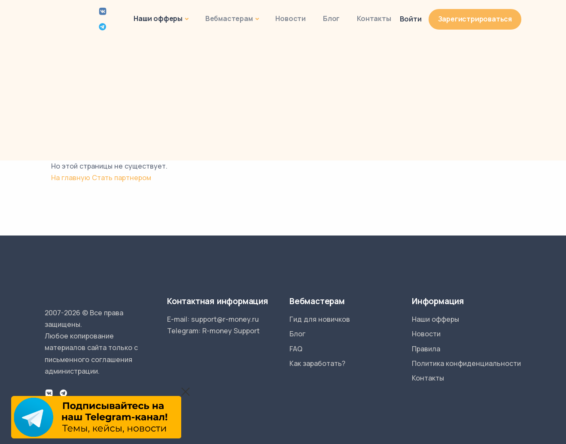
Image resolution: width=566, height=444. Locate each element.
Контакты (374, 18)
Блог (331, 18)
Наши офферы (158, 18)
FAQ (295, 348)
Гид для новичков (319, 319)
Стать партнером (121, 177)
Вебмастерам (229, 18)
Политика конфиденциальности (466, 363)
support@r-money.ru (225, 319)
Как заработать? (317, 363)
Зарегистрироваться (475, 19)
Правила (426, 348)
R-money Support (231, 330)
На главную (70, 177)
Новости (290, 18)
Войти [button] (411, 19)
